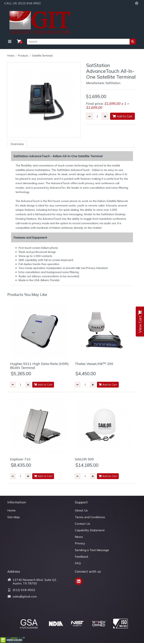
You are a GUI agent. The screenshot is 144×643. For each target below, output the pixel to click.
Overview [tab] (17, 144)
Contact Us (82, 523)
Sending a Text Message (92, 550)
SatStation (113, 83)
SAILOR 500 (84, 459)
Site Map (13, 517)
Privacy (80, 543)
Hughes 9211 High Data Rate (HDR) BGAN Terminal (39, 366)
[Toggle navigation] (10, 41)
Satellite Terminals (42, 55)
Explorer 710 (20, 459)
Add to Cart (122, 116)
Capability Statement (90, 530)
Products (23, 55)
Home (10, 55)
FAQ (78, 563)
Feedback (81, 556)
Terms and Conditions (90, 517)
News (79, 537)
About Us (81, 510)
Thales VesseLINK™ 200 (94, 364)
